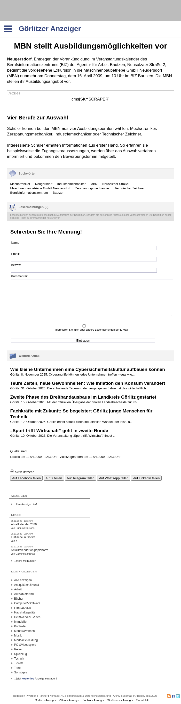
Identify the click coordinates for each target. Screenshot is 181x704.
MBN (93, 184)
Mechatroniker (20, 184)
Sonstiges (20, 672)
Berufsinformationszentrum (29, 192)
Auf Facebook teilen (26, 478)
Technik (19, 658)
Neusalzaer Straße (115, 184)
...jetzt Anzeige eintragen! (35, 678)
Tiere (17, 668)
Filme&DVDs (22, 608)
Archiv (116, 695)
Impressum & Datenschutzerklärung (90, 695)
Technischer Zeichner (130, 188)
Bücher (18, 598)
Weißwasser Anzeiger (120, 700)
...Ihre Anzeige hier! (25, 504)
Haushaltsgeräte (24, 612)
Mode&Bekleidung (26, 640)
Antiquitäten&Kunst (26, 585)
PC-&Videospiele (25, 645)
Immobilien (21, 621)
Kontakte (19, 626)
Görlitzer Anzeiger (45, 700)
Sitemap (127, 695)
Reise (18, 649)
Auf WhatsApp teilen (113, 478)
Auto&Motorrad (24, 594)
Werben (31, 695)
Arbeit (18, 589)
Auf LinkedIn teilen (146, 478)
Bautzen (58, 192)
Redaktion (19, 695)
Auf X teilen (54, 478)
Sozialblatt (142, 700)
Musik (18, 635)
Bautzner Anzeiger (93, 700)
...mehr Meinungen (25, 561)
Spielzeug (20, 654)
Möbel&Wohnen (24, 631)
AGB (63, 695)
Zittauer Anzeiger (69, 700)
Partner (43, 695)
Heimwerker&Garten (27, 617)
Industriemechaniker (71, 184)
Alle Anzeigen (23, 580)
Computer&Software (27, 603)
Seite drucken (22, 472)
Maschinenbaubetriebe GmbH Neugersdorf (40, 188)
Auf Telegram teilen (80, 478)
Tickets (18, 663)
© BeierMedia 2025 (145, 695)
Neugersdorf (44, 184)
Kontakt (54, 695)
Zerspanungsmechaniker (92, 188)
